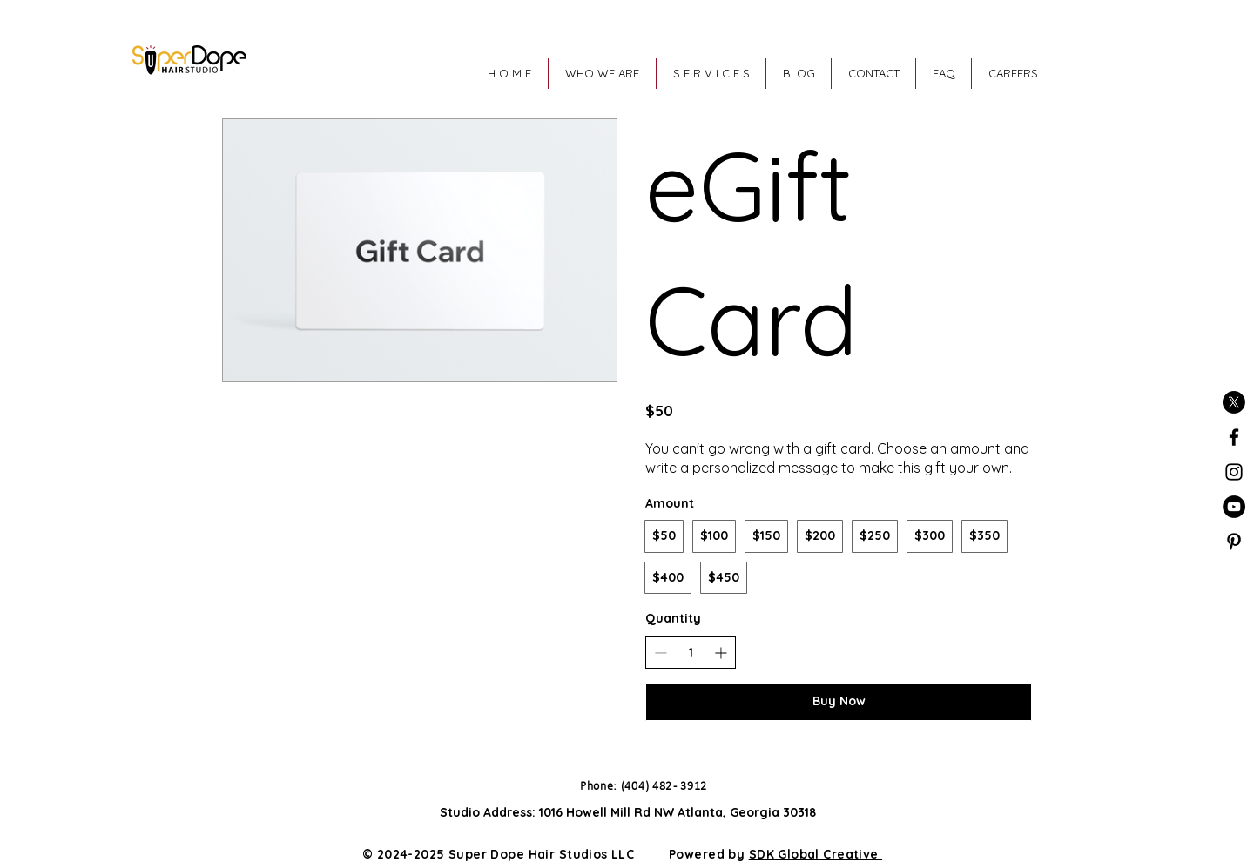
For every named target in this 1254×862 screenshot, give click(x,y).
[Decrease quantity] (660, 652)
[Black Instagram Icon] (1234, 472)
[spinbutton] (690, 653)
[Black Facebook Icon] (1234, 437)
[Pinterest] (1234, 541)
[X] (1234, 402)
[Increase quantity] (720, 652)
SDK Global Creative (815, 854)
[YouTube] (1234, 506)
